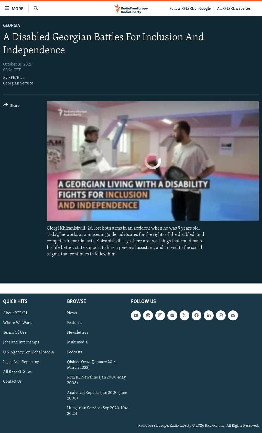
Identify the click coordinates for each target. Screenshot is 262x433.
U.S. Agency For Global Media (28, 352)
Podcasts (74, 352)
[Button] (11, 106)
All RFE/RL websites (234, 9)
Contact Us (12, 382)
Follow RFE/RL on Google (190, 9)
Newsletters (77, 333)
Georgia (11, 25)
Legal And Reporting (21, 362)
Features (74, 323)
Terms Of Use (15, 333)
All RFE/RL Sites (17, 372)
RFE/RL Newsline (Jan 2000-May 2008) (96, 380)
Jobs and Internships (21, 342)
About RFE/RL (15, 313)
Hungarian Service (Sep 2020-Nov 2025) (97, 411)
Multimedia (77, 342)
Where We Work (17, 323)
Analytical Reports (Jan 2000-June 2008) (97, 395)
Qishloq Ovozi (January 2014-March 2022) (92, 365)
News (72, 313)
